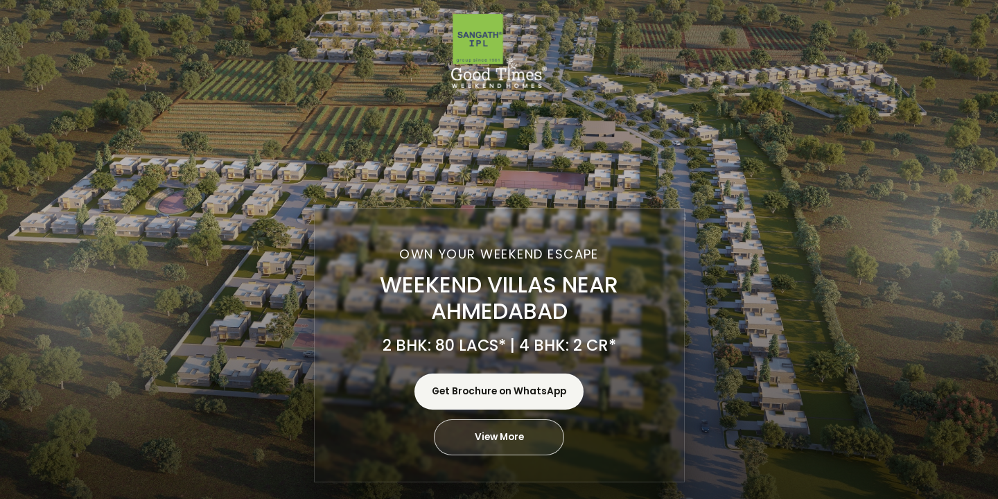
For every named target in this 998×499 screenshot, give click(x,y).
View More (499, 437)
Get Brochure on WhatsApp (499, 391)
